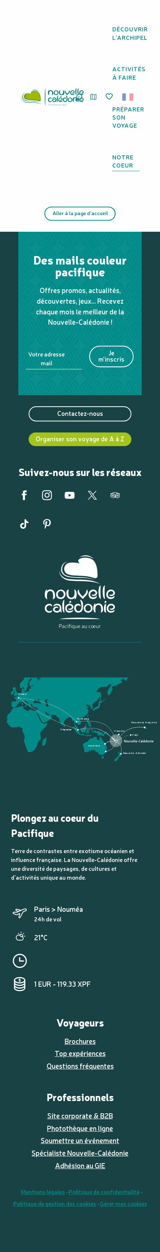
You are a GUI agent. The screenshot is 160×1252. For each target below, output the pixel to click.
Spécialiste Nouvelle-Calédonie (80, 1153)
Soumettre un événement (80, 1140)
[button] (130, 97)
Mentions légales (43, 1191)
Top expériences (80, 1053)
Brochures (80, 1041)
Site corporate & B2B (80, 1115)
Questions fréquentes (80, 1065)
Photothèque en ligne (80, 1128)
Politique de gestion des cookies (54, 1203)
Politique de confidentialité (104, 1191)
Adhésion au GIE (80, 1165)
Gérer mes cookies (123, 1203)
